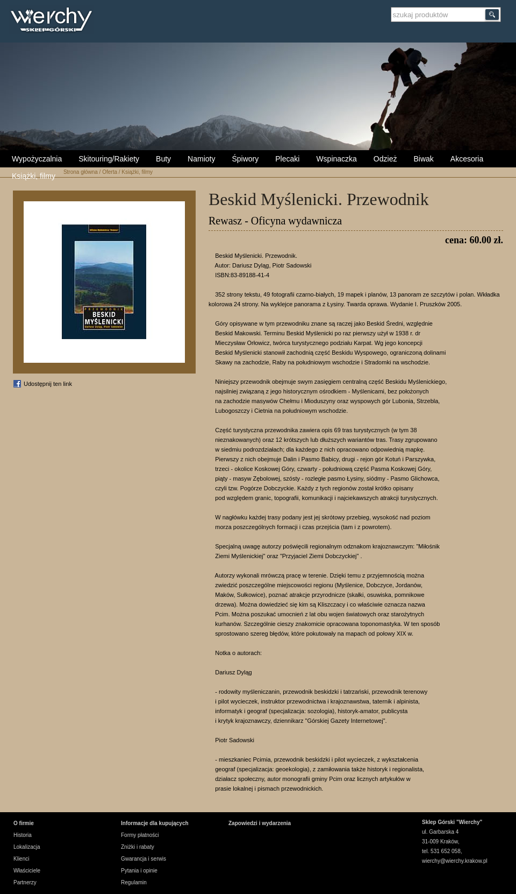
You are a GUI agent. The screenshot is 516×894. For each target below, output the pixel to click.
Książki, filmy (33, 176)
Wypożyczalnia (37, 158)
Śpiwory (245, 158)
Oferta (109, 172)
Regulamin (134, 882)
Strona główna (80, 172)
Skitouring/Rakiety (108, 158)
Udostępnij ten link (48, 384)
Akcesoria (466, 158)
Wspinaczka (336, 158)
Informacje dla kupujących (155, 823)
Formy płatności (140, 835)
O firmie (23, 823)
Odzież (385, 158)
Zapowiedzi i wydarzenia (259, 823)
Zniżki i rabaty (137, 847)
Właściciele (26, 871)
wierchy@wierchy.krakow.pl (455, 861)
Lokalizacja (26, 847)
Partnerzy (25, 882)
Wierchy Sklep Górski (54, 21)
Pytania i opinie (139, 871)
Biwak (423, 158)
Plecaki (287, 158)
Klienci (21, 859)
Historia (22, 835)
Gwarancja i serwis (143, 859)
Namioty (201, 158)
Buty (163, 158)
